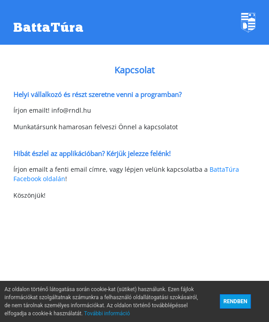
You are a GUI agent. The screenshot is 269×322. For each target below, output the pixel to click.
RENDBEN (235, 301)
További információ (107, 313)
